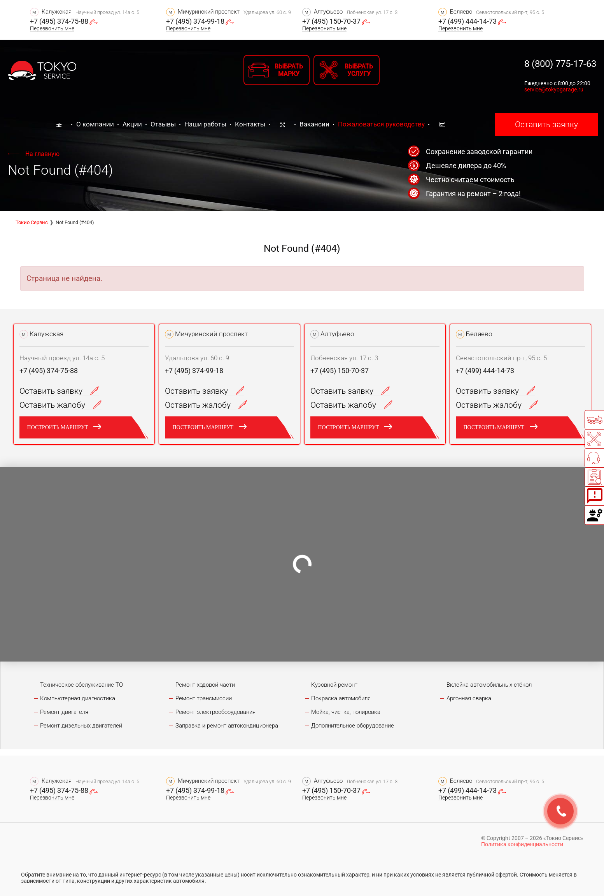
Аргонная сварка (468, 698)
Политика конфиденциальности (522, 844)
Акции (132, 124)
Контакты (250, 124)
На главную (42, 154)
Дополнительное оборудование (352, 725)
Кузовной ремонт (334, 684)
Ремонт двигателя (64, 711)
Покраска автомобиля (341, 698)
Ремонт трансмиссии (203, 698)
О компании (95, 124)
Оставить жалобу (60, 405)
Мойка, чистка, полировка (345, 711)
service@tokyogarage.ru (553, 89)
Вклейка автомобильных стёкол (489, 684)
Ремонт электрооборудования (215, 711)
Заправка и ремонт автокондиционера (226, 725)
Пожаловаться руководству (381, 124)
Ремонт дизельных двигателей (81, 725)
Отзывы (163, 124)
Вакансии (314, 124)
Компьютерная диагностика (77, 698)
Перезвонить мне (52, 28)
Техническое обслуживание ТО (81, 684)
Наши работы (205, 124)
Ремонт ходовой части (205, 684)
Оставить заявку (546, 124)
